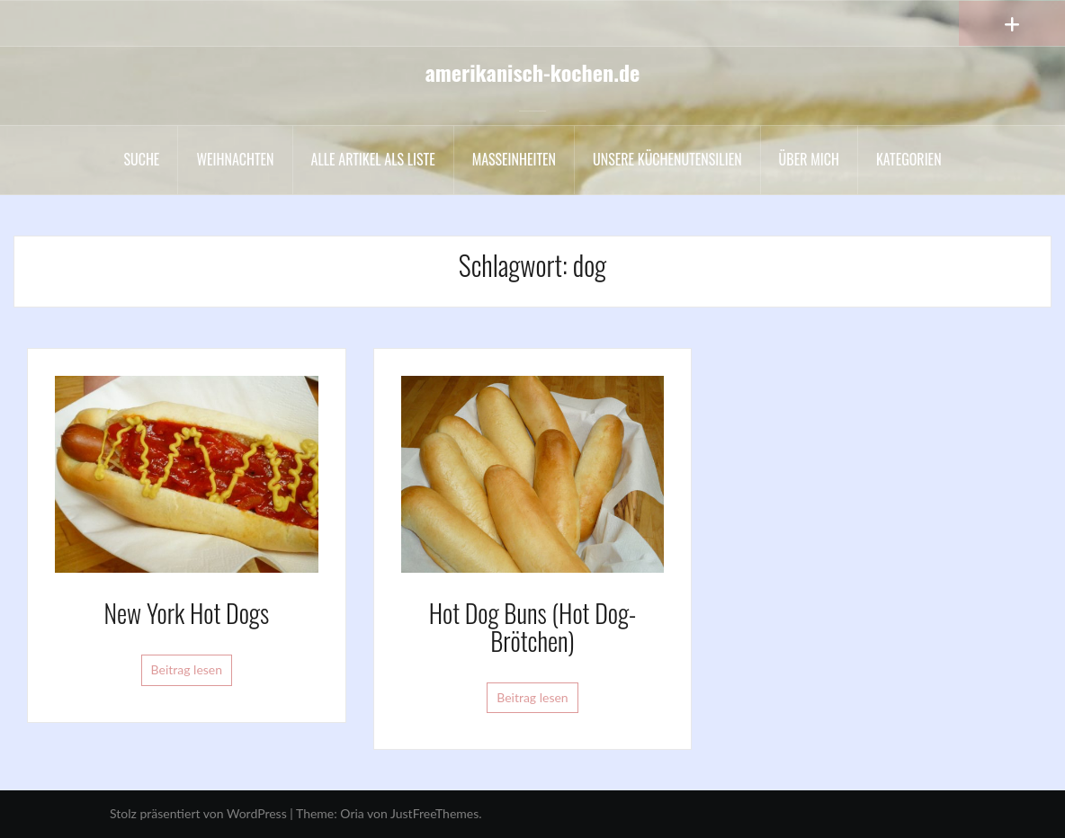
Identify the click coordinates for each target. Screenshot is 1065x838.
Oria (351, 813)
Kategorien (909, 159)
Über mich (809, 159)
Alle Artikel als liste (373, 159)
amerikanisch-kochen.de (532, 72)
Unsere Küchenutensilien (667, 159)
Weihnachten (234, 159)
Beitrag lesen (187, 669)
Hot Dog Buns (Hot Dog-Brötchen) (533, 626)
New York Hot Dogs (187, 612)
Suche (141, 159)
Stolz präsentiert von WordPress (198, 813)
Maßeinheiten (514, 159)
